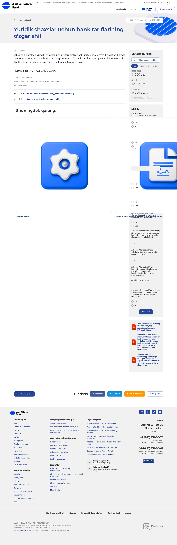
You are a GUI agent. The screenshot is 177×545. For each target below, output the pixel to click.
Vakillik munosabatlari (58, 423)
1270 (160, 420)
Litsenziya (18, 433)
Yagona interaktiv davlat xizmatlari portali (102, 427)
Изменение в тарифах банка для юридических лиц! (50, 93)
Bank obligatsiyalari (57, 459)
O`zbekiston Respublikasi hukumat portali (102, 423)
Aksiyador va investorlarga (63, 438)
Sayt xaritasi (114, 513)
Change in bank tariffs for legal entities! (43, 99)
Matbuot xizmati (22, 470)
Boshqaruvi (18, 440)
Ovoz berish (146, 312)
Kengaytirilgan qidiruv (92, 513)
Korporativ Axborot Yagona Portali (100, 451)
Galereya (17, 488)
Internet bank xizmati (58, 479)
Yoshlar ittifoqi (19, 495)
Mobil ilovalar (55, 490)
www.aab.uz (24, 530)
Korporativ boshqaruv (58, 441)
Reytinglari (18, 461)
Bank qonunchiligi (55, 513)
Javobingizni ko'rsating (140, 280)
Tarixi (16, 423)
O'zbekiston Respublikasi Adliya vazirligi (102, 447)
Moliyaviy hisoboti (21, 454)
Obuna (72, 513)
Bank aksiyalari (56, 455)
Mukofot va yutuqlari (22, 457)
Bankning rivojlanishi (58, 448)
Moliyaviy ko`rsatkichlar (59, 445)
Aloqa (128, 513)
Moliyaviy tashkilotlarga (62, 419)
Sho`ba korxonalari (21, 444)
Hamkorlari (18, 451)
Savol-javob (18, 477)
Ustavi (16, 430)
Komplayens (18, 447)
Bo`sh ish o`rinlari (20, 464)
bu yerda (53, 62)
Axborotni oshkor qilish (59, 452)
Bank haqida (20, 419)
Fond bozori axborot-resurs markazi (100, 454)
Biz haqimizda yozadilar (23, 491)
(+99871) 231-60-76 (151, 436)
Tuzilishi (17, 437)
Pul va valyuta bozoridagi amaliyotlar (64, 426)
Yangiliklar (18, 474)
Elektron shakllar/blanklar (60, 483)
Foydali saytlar (94, 419)
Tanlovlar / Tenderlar (22, 484)
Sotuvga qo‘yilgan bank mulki (25, 498)
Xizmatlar (55, 464)
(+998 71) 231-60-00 (150, 424)
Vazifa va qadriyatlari (22, 426)
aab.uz (17, 5)
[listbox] (145, 60)
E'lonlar (16, 481)
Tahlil (16, 501)
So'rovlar (53, 486)
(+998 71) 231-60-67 (151, 447)
